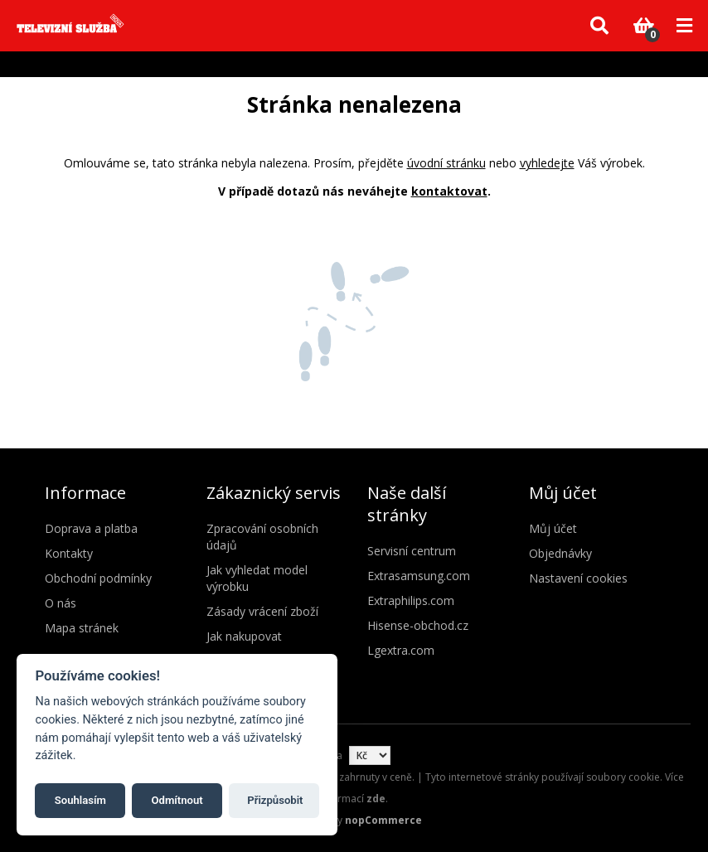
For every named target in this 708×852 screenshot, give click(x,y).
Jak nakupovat (244, 636)
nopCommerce (383, 820)
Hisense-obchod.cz (417, 625)
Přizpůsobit (275, 800)
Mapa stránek (82, 628)
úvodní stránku (446, 163)
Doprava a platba (91, 528)
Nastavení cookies (578, 578)
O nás (60, 603)
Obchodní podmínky (98, 578)
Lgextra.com (400, 650)
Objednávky (560, 553)
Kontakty (69, 553)
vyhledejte (547, 163)
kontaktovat (449, 191)
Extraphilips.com (410, 600)
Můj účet (553, 528)
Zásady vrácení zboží (262, 611)
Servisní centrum (411, 551)
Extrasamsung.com (418, 575)
